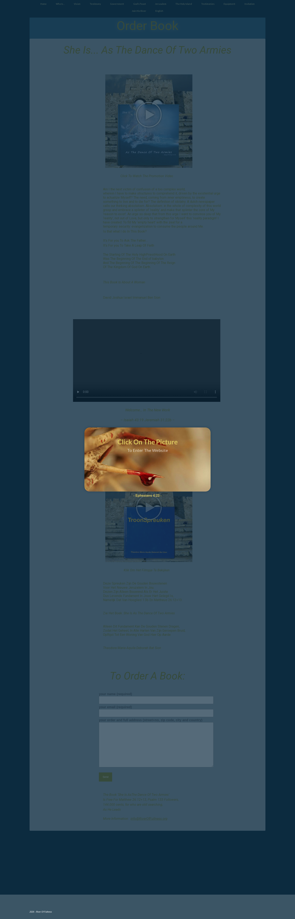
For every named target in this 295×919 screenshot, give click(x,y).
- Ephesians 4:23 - (147, 495)
